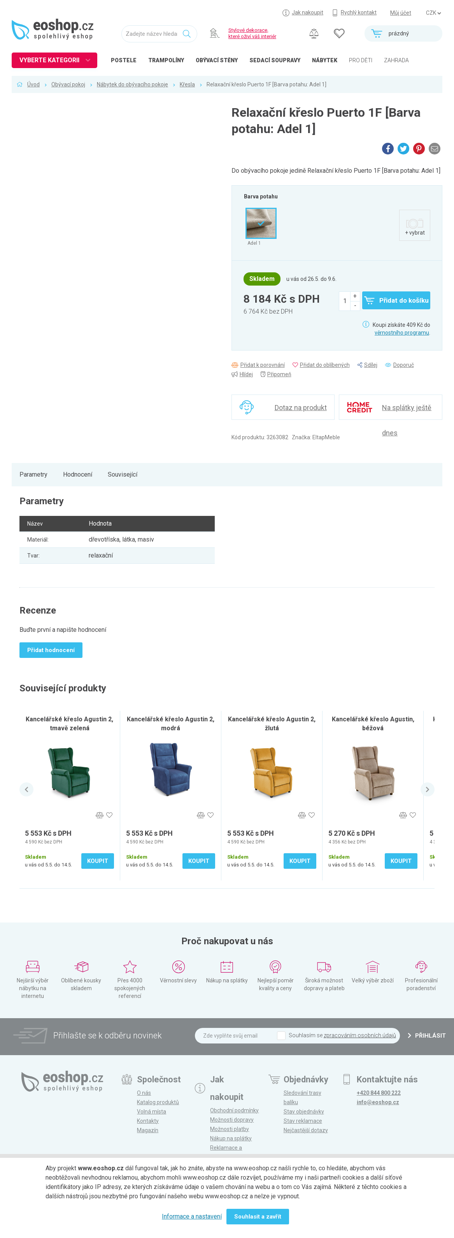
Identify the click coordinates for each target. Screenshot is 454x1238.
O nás (144, 1093)
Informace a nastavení (192, 1216)
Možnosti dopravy (232, 1120)
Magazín (147, 1130)
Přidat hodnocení (51, 650)
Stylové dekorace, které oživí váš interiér (252, 33)
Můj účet (400, 13)
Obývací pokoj (68, 84)
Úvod (33, 84)
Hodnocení (77, 474)
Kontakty (148, 1121)
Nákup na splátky (231, 1138)
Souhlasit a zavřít (257, 1216)
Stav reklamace (303, 1121)
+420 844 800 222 (379, 1093)
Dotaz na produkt (301, 407)
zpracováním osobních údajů (360, 1035)
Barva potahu (261, 196)
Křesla (187, 84)
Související (122, 474)
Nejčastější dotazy (306, 1130)
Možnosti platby (229, 1129)
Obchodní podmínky (234, 1110)
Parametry (33, 474)
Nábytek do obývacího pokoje (132, 84)
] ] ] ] (433, 13)
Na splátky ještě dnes (406, 411)
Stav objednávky (304, 1111)
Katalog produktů (158, 1102)
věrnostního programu (402, 333)
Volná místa (151, 1111)
